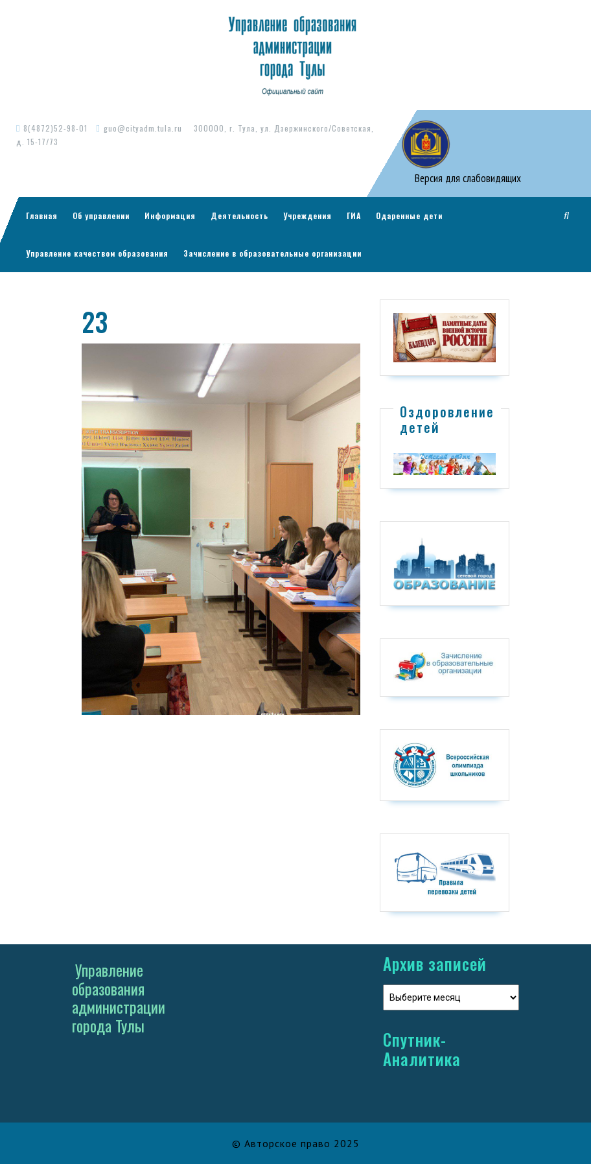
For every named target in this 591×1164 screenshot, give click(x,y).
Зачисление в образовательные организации (272, 253)
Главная (42, 215)
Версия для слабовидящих (466, 178)
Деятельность (239, 215)
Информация (170, 215)
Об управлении (101, 215)
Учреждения (307, 215)
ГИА (354, 215)
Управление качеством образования (97, 253)
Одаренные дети (409, 215)
